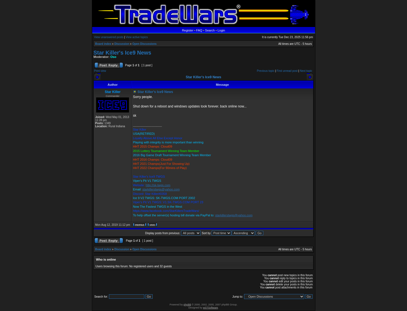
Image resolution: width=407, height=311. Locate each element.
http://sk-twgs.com (158, 185)
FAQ (199, 30)
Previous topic (265, 70)
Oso (113, 56)
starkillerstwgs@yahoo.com (161, 189)
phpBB (187, 304)
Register (187, 30)
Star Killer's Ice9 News (122, 53)
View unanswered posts (108, 37)
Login (221, 30)
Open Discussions (144, 43)
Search (210, 30)
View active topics (137, 37)
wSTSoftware (210, 307)
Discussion (121, 43)
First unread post (287, 70)
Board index (103, 43)
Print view (100, 70)
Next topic (306, 70)
